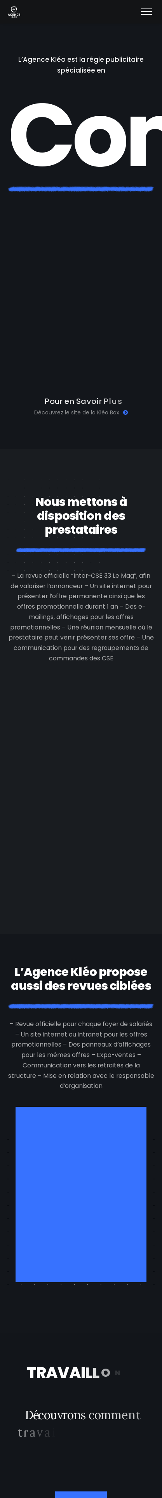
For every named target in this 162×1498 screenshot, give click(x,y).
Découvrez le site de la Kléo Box (81, 412)
